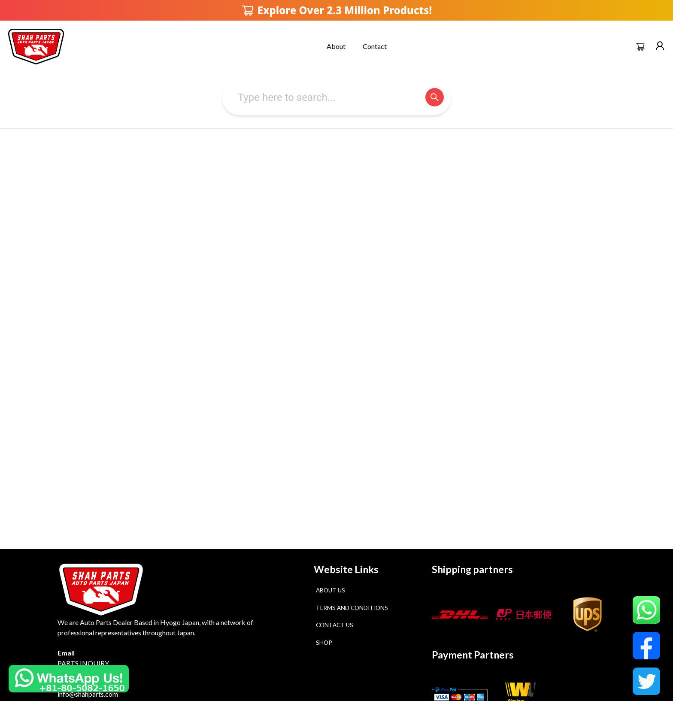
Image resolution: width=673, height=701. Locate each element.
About (336, 46)
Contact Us (334, 625)
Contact (375, 46)
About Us (330, 590)
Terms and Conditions (352, 607)
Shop (324, 642)
